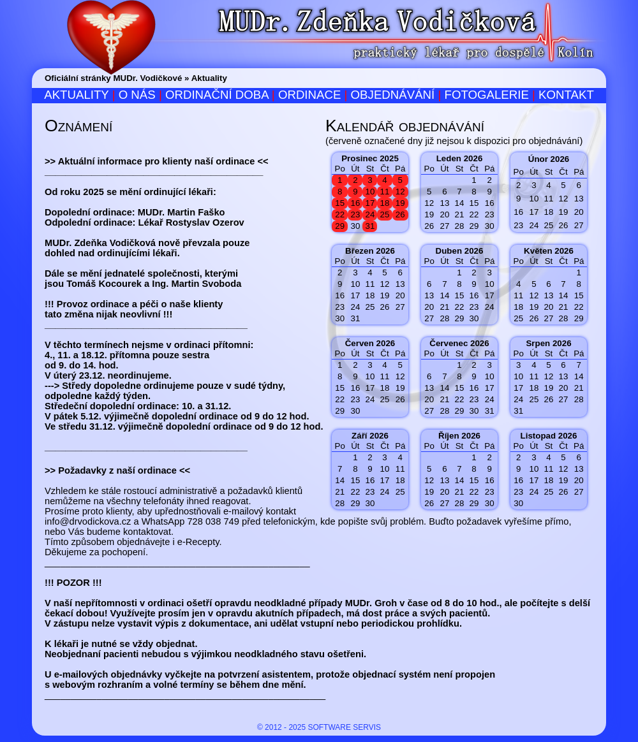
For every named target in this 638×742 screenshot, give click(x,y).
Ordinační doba (217, 94)
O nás (137, 94)
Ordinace (309, 94)
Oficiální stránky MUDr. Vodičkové (113, 78)
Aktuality (209, 78)
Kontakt (566, 94)
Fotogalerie (486, 94)
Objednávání (393, 94)
